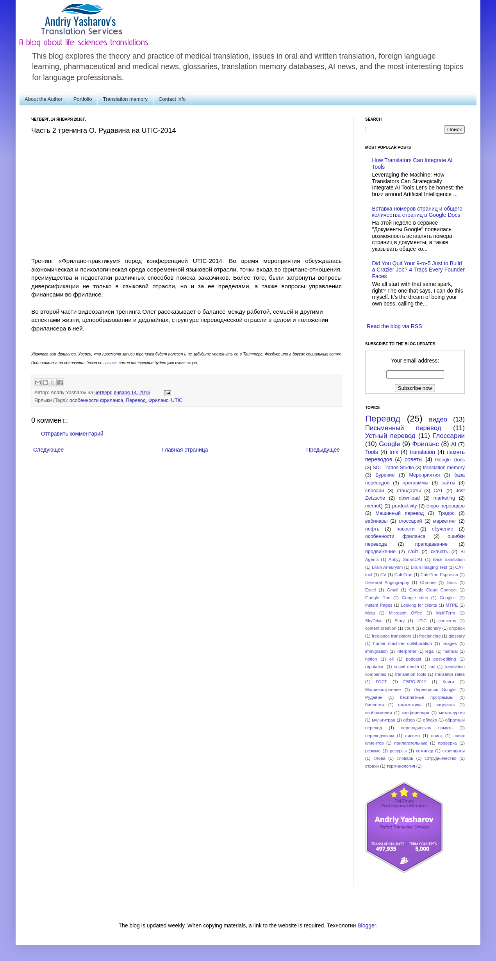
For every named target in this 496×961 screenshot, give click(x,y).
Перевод (136, 400)
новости (405, 529)
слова (379, 758)
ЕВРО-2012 (414, 681)
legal (430, 651)
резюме (373, 750)
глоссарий (410, 521)
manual (450, 651)
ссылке (109, 363)
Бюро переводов (445, 506)
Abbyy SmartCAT (406, 559)
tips (431, 666)
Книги (448, 681)
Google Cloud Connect (433, 590)
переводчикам (379, 735)
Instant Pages (379, 605)
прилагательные (411, 743)
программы (415, 483)
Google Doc (377, 597)
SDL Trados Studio (393, 467)
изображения (378, 712)
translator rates (450, 674)
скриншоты (453, 750)
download (409, 498)
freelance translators (391, 636)
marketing (444, 498)
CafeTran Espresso (439, 574)
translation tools (410, 674)
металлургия (452, 712)
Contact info (172, 99)
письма (412, 735)
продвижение (380, 551)
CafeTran (403, 574)
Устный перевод (390, 435)
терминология (401, 766)
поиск (436, 735)
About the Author (43, 99)
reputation (375, 666)
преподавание (431, 544)
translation (422, 452)
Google (389, 444)
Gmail (392, 590)
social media (406, 666)
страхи (372, 766)
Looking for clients (419, 605)
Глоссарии (449, 435)
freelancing (430, 636)
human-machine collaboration (402, 643)
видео (438, 419)
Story (399, 620)
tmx (393, 452)
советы (414, 459)
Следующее (48, 450)
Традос (446, 513)
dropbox (457, 628)
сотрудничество (441, 758)
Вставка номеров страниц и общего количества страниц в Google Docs (417, 211)
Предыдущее (323, 450)
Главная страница (185, 450)
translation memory (444, 467)
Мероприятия (424, 475)
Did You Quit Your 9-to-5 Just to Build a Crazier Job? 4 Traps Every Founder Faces (418, 270)
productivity (404, 506)
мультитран (383, 720)
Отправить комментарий (72, 433)
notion (371, 659)
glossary (456, 636)
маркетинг (444, 521)
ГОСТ (381, 681)
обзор (409, 720)
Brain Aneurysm (387, 567)
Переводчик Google (435, 689)
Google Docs (450, 460)
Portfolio (82, 99)
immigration (376, 651)
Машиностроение (383, 689)
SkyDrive (374, 620)
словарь (405, 758)
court (409, 628)
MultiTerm (445, 613)
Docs (452, 582)
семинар (424, 750)
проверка (447, 743)
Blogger (366, 925)
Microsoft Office (405, 613)
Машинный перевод (399, 513)
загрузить (445, 704)
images (449, 643)
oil (391, 659)
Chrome (428, 582)
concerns (447, 620)
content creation (380, 628)
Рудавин (373, 697)
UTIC (176, 400)
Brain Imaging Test (429, 567)
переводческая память (426, 727)
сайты (448, 483)
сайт (413, 551)
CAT (438, 490)
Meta (370, 613)
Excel (370, 590)
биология (374, 704)
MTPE (452, 605)
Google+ (448, 597)
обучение (442, 529)
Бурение (384, 475)
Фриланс (158, 400)
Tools (371, 452)
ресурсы (398, 750)
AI (453, 444)
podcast (413, 659)
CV (383, 574)
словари (374, 490)
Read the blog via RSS (394, 326)
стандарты (409, 490)
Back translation (449, 559)
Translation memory (125, 99)
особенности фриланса (96, 400)
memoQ (374, 506)
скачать (439, 551)
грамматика (410, 704)
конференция (415, 712)
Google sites (415, 597)
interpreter (406, 651)
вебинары (376, 521)
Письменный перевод (403, 428)
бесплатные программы (426, 697)
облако (430, 720)
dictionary (431, 628)
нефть (372, 529)
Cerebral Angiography (387, 582)
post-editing (445, 659)
